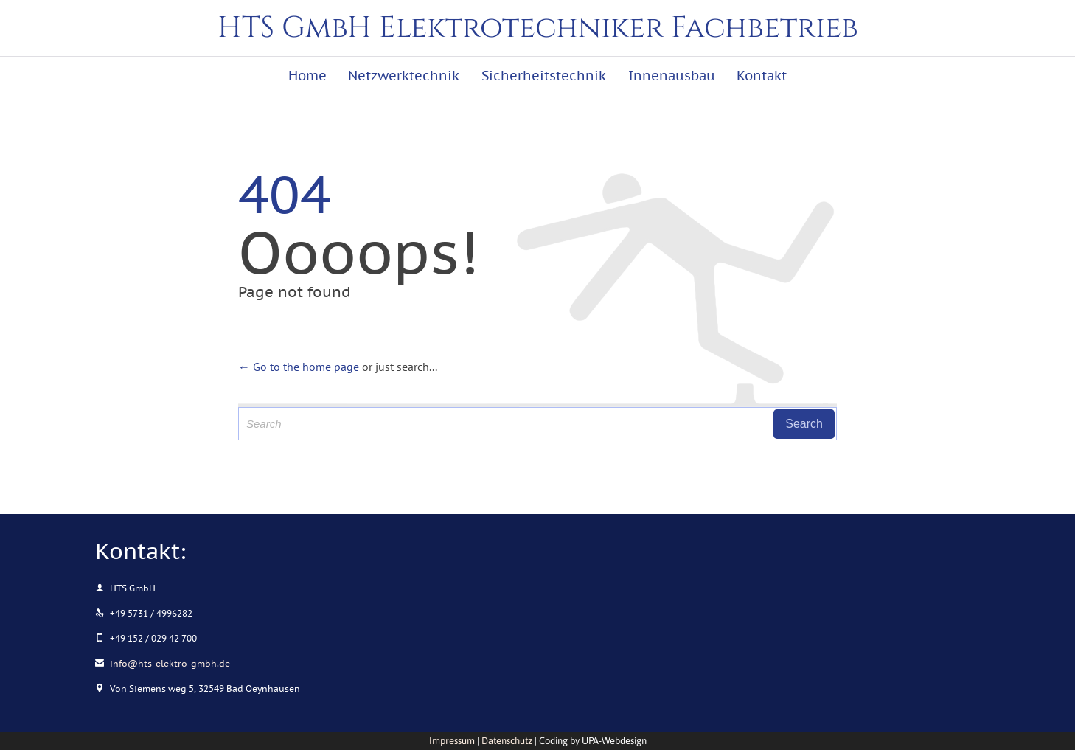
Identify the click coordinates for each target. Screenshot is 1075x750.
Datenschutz (506, 740)
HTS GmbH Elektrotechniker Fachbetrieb (538, 28)
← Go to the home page (298, 366)
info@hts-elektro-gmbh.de (162, 663)
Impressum (452, 740)
